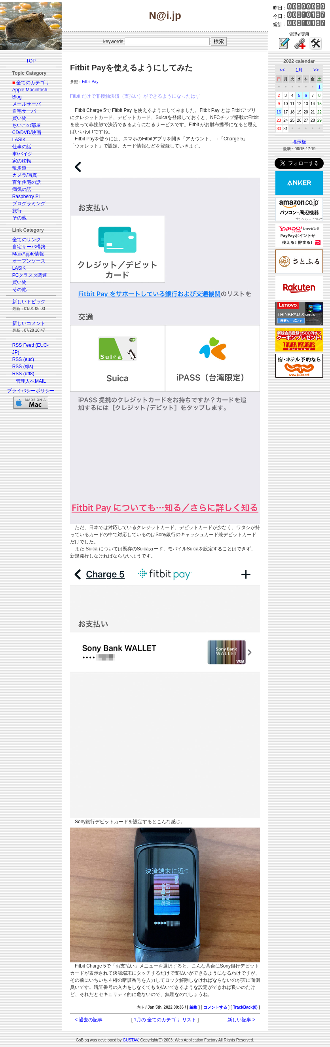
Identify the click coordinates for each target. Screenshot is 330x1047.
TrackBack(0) (245, 1007)
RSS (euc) (23, 359)
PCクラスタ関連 (29, 275)
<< (282, 70)
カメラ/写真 (24, 175)
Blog (17, 97)
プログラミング (29, 203)
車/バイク (22, 154)
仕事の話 (21, 146)
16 (279, 112)
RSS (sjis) (22, 366)
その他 (19, 218)
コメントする (215, 1007)
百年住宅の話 (26, 182)
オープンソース (29, 261)
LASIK (19, 139)
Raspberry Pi (26, 196)
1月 (299, 70)
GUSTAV (130, 1040)
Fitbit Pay (90, 81)
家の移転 (21, 161)
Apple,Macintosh (29, 90)
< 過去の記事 (88, 1019)
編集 (193, 1007)
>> (316, 70)
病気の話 (21, 189)
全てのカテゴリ (32, 82)
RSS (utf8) (23, 373)
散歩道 (19, 168)
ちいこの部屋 (26, 125)
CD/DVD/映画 (26, 132)
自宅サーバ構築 (29, 246)
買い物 (19, 118)
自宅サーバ (24, 111)
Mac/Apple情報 (28, 254)
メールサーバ (26, 104)
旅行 (17, 211)
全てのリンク (26, 239)
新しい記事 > (241, 1019)
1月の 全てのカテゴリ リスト (165, 1019)
